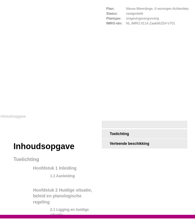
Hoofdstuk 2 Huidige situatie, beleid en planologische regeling (62, 196)
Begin (5, 139)
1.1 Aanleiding (62, 176)
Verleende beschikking (129, 143)
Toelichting (119, 134)
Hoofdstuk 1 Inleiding (54, 168)
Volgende (5, 161)
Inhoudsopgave (13, 117)
